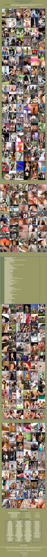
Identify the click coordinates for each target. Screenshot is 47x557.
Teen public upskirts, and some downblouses (10, 302)
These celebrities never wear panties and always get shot (11, 294)
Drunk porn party (28, 515)
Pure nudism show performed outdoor (9, 273)
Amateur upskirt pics (7, 263)
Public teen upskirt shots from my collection (9, 260)
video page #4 (13, 5)
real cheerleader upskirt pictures (8, 290)
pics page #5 (28, 4)
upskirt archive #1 (22, 5)
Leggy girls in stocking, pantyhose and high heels (33, 550)
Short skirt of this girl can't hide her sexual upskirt (10, 291)
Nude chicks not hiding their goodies (9, 274)
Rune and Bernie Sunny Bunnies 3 (8, 300)
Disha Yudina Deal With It (7, 279)
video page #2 (36, 4)
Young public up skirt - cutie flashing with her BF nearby (11, 268)
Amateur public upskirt (37, 515)
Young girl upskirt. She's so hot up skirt (9, 271)
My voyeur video (13, 514)
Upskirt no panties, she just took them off (9, 280)
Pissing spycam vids (14, 517)
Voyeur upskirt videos (14, 516)
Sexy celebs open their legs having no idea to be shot (10, 288)
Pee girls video (37, 514)
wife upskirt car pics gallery (8, 264)
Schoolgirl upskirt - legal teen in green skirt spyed (10, 257)
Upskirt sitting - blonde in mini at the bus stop (10, 262)
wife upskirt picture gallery (7, 282)
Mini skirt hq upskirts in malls (8, 272)
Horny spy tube (37, 516)
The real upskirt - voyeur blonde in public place (10, 298)
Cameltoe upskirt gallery (7, 269)
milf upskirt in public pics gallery (8, 296)
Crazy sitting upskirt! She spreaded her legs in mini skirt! (11, 277)
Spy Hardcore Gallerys (28, 517)
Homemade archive (28, 516)
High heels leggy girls (14, 512)
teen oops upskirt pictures (7, 292)
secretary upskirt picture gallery (8, 295)
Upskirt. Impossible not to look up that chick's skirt (10, 267)
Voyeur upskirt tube (23, 545)
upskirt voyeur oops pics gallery (8, 284)
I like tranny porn (9, 550)
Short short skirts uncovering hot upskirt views (10, 283)
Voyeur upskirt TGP (37, 517)
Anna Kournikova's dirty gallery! (8, 270)
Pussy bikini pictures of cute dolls (8, 275)
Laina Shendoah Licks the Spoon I (8, 297)
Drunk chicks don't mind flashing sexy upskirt (10, 259)
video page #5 (17, 5)
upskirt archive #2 (27, 5)
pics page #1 (12, 4)
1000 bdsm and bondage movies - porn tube (19, 550)
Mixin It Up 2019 (6, 299)
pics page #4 (24, 4)
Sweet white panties (28, 514)
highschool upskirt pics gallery (8, 265)
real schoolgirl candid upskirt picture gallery (9, 261)
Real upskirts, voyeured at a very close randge (10, 287)
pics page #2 (16, 4)
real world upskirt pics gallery (8, 303)
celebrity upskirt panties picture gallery (9, 276)
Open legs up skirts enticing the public (9, 266)
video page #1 (32, 4)
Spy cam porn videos (14, 515)
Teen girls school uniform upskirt (8, 258)
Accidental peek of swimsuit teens (8, 281)
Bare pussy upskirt (7, 285)
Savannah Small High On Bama (8, 301)
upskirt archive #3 (33, 5)
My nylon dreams (27, 512)
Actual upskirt (37, 512)
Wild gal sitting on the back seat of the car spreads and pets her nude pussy (13, 289)
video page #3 (41, 4)
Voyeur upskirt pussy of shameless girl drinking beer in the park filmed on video (13, 278)
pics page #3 (20, 4)
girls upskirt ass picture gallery (8, 286)
